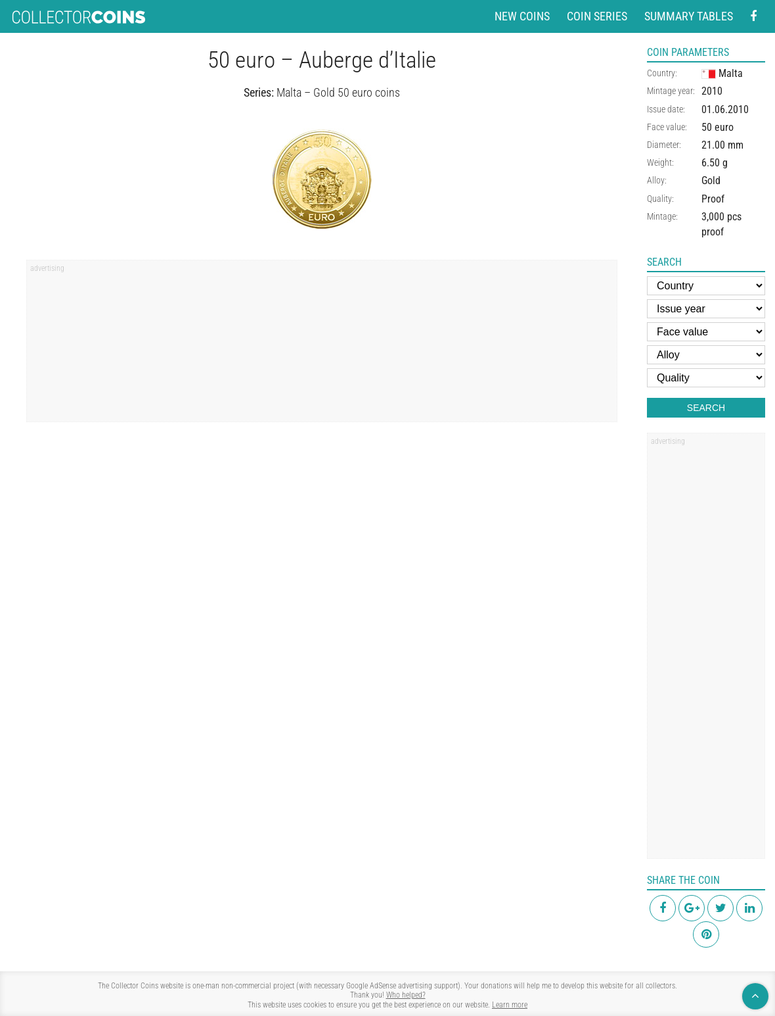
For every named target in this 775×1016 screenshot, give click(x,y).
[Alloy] (706, 354)
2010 (711, 91)
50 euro (717, 127)
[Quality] (706, 377)
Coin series (597, 16)
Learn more (509, 1004)
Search (706, 407)
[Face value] (706, 331)
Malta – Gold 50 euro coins (338, 92)
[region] (321, 345)
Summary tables (688, 16)
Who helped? (406, 995)
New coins (522, 16)
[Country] (706, 285)
